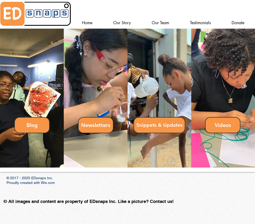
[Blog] (32, 125)
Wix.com (48, 183)
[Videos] (222, 125)
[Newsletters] (95, 125)
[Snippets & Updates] (159, 125)
